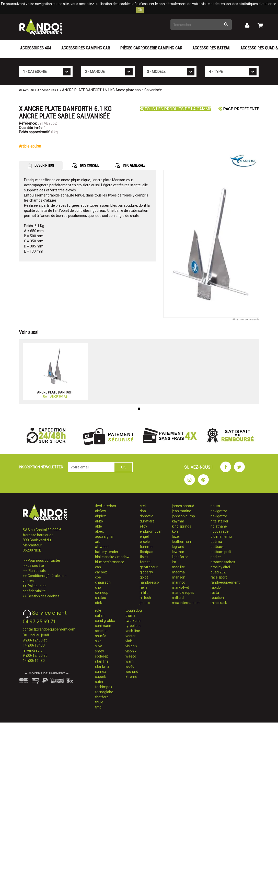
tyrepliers (133, 626)
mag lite (178, 567)
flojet (144, 557)
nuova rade (220, 531)
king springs (181, 526)
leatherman (181, 542)
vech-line (132, 631)
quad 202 (218, 572)
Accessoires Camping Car (85, 48)
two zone (133, 621)
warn (129, 661)
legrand (178, 547)
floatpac (146, 552)
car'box (101, 572)
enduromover (151, 531)
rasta (215, 593)
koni (175, 531)
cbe (98, 577)
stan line (102, 661)
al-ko (99, 521)
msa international (186, 603)
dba (143, 511)
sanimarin (103, 626)
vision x (131, 646)
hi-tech (145, 598)
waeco (130, 656)
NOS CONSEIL (85, 165)
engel (144, 536)
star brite (102, 666)
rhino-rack (219, 603)
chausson (103, 582)
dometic (146, 516)
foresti (145, 562)
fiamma (146, 547)
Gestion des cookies (44, 596)
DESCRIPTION (41, 165)
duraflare (147, 521)
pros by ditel (220, 567)
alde (98, 526)
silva (98, 646)
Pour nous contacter (44, 560)
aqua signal (104, 536)
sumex (100, 672)
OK (140, 10)
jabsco (145, 603)
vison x (130, 651)
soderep (101, 656)
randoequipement (225, 582)
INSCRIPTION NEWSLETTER (41, 467)
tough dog (133, 610)
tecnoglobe (104, 692)
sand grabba (105, 621)
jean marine (181, 511)
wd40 (129, 666)
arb (97, 542)
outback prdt (221, 552)
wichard (131, 672)
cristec (100, 598)
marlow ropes (183, 593)
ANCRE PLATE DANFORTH (55, 392)
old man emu (221, 536)
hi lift (144, 593)
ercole (145, 542)
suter (99, 682)
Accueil (26, 90)
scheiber (102, 631)
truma (130, 615)
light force (180, 557)
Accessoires (46, 90)
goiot (144, 577)
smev (99, 651)
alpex (99, 531)
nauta (215, 506)
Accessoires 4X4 (35, 48)
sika (98, 641)
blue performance (109, 562)
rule (98, 610)
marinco (178, 582)
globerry (146, 572)
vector (130, 636)
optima (216, 542)
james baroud (183, 506)
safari (100, 615)
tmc (98, 707)
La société (36, 565)
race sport (219, 577)
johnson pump (183, 516)
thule (99, 702)
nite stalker (219, 521)
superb (100, 677)
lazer (176, 536)
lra (174, 562)
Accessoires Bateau (211, 48)
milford (178, 598)
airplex (100, 516)
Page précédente (238, 109)
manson (178, 577)
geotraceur (149, 567)
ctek (98, 603)
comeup (101, 593)
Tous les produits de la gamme (175, 109)
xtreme (131, 677)
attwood (102, 547)
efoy (143, 526)
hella (143, 587)
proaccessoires (223, 562)
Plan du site (37, 571)
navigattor (219, 511)
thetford (102, 697)
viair (128, 641)
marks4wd (180, 587)
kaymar (178, 521)
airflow (100, 511)
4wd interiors (105, 506)
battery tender (106, 552)
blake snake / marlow (112, 557)
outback (217, 547)
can (98, 567)
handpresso (149, 582)
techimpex (103, 687)
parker (216, 557)
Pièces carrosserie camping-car (151, 48)
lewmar (178, 552)
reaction (217, 598)
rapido (216, 587)
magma (178, 572)
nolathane (219, 526)
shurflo (100, 636)
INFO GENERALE (130, 165)
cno (98, 587)
